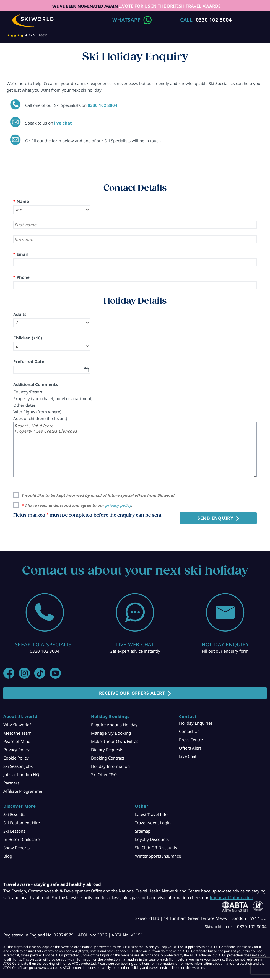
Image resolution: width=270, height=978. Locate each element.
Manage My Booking (111, 733)
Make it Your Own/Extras (114, 741)
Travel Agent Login (153, 822)
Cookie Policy (16, 758)
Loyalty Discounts (152, 839)
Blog (7, 856)
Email (20, 254)
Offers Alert (190, 748)
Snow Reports (16, 847)
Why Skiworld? (17, 724)
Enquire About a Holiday (114, 724)
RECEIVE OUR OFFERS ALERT (132, 693)
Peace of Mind (16, 741)
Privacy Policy (16, 749)
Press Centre (191, 739)
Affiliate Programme (22, 791)
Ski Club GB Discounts (156, 847)
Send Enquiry (215, 518)
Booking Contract (107, 758)
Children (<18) (27, 338)
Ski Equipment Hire (21, 822)
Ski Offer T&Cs (104, 774)
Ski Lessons (14, 831)
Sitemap (142, 831)
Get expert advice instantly (135, 651)
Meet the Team (17, 733)
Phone (21, 277)
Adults (20, 314)
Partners (11, 783)
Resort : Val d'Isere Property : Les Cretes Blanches (135, 449)
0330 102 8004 (214, 19)
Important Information (231, 897)
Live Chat (187, 756)
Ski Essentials (15, 814)
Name (21, 201)
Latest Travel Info (151, 814)
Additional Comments (35, 384)
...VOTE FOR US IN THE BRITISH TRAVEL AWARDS (169, 6)
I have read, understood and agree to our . (77, 505)
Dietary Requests (107, 749)
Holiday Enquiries (195, 723)
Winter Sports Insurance (158, 856)
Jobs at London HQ (21, 774)
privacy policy (118, 505)
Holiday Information (110, 766)
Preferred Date (28, 361)
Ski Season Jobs (18, 766)
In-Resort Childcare (21, 839)
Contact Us (189, 731)
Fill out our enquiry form (225, 651)
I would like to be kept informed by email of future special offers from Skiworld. (98, 495)
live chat (63, 123)
